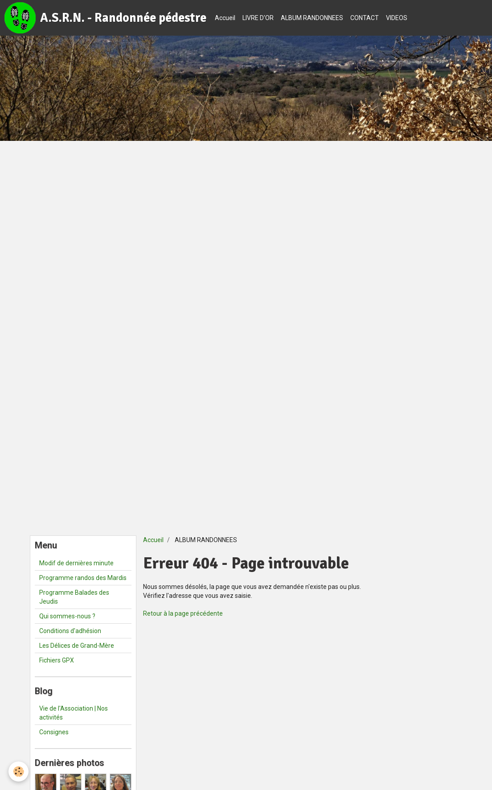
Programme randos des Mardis (83, 577)
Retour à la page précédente (183, 613)
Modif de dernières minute (76, 563)
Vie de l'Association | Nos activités (73, 713)
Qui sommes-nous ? (67, 616)
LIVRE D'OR (258, 17)
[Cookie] (19, 771)
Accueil (225, 17)
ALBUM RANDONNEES (312, 17)
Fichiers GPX (56, 660)
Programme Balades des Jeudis (74, 597)
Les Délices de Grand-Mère (76, 645)
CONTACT (364, 17)
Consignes (54, 732)
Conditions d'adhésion (70, 630)
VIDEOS (396, 17)
